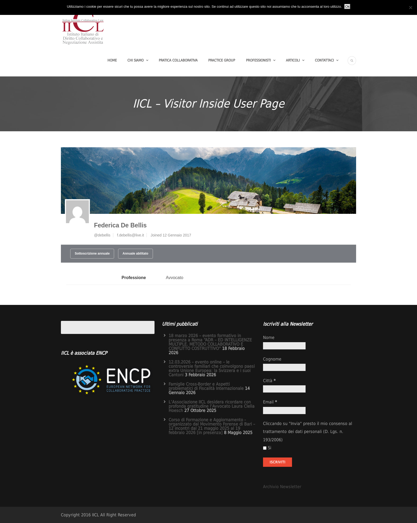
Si (267, 447)
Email (270, 401)
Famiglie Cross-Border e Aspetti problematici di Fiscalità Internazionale (206, 386)
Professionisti (258, 60)
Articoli (293, 60)
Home (112, 60)
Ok (347, 7)
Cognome (272, 359)
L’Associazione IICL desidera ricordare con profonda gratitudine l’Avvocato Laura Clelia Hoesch (212, 406)
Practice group (221, 60)
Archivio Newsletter (282, 486)
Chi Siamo (135, 60)
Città (269, 380)
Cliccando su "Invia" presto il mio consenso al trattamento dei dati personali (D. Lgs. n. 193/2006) (307, 431)
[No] (410, 7)
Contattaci (324, 60)
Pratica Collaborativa (178, 60)
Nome (268, 337)
